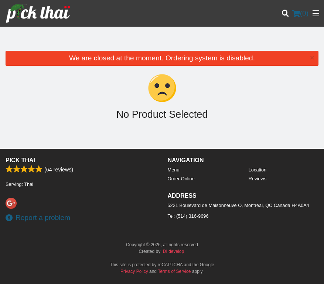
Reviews (257, 178)
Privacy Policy (134, 271)
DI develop (173, 251)
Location (257, 170)
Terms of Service (174, 271)
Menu (174, 170)
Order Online (181, 178)
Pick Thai (20, 160)
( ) (300, 13)
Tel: (188, 216)
